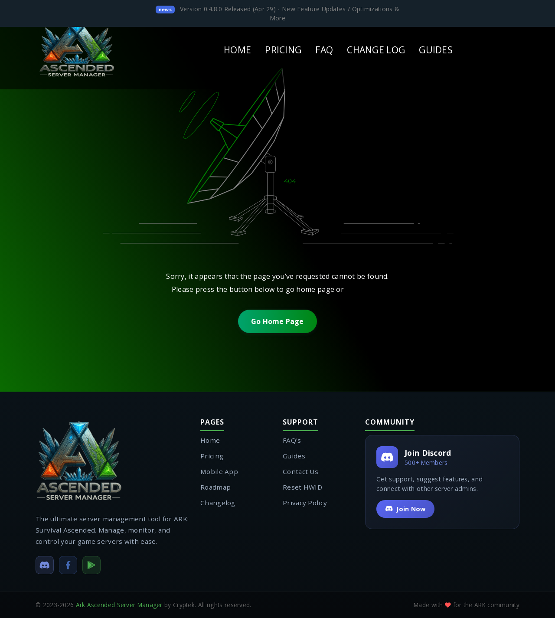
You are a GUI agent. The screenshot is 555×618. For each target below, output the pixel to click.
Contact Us (300, 471)
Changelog (217, 502)
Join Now (405, 509)
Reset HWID (302, 487)
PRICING (283, 50)
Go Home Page (277, 321)
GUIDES (436, 50)
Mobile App (219, 471)
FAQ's (292, 440)
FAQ (324, 50)
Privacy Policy (305, 502)
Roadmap (215, 487)
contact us (364, 289)
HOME (237, 50)
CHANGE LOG (376, 50)
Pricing (211, 455)
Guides (294, 455)
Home (210, 440)
